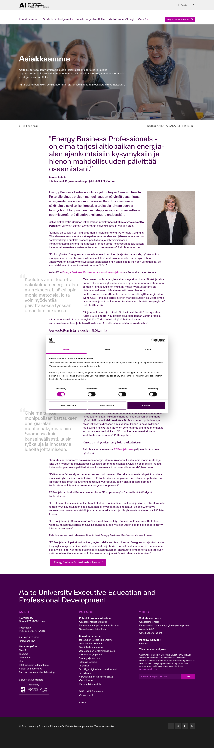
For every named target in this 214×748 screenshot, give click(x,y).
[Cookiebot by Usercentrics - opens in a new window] (153, 340)
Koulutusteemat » (90, 636)
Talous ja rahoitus (88, 662)
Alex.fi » (143, 643)
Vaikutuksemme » (150, 618)
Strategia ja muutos (89, 658)
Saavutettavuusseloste (31, 679)
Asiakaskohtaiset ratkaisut (93, 622)
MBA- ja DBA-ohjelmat (91, 691)
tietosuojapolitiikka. (148, 669)
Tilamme (23, 654)
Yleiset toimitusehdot (30, 668)
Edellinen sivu (28, 125)
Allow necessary (68, 405)
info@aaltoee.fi (27, 641)
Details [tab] (107, 349)
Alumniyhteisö (146, 629)
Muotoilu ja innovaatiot (91, 647)
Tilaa (188, 676)
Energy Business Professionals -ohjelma (78, 562)
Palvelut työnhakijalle (90, 684)
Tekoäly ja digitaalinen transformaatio (98, 669)
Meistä (22, 650)
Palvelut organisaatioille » (95, 618)
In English (183, 5)
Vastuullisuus (86, 680)
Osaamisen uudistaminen (92, 629)
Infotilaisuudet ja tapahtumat (34, 665)
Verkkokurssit (86, 695)
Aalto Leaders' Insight (122, 19)
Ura (21, 661)
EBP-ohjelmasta (123, 449)
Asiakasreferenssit (149, 622)
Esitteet (83, 702)
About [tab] (148, 349)
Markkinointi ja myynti (90, 643)
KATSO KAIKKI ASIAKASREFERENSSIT (171, 125)
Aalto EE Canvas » (150, 639)
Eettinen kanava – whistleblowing (37, 672)
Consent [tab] (66, 349)
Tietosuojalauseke (104, 726)
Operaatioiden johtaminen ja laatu (97, 651)
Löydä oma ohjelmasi (180, 19)
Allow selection (106, 405)
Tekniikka (84, 665)
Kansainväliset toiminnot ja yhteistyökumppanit (164, 625)
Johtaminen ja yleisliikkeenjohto (96, 640)
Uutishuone (25, 657)
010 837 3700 (31, 637)
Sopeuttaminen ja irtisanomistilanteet (99, 625)
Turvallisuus (85, 673)
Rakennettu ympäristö (90, 654)
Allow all (146, 405)
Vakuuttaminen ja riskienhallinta (96, 676)
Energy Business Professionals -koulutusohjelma (92, 272)
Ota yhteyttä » (28, 646)
